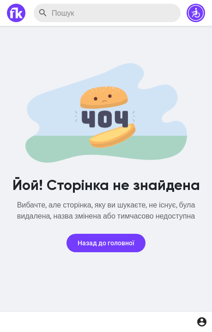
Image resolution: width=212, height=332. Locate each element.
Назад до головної (106, 243)
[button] (196, 13)
